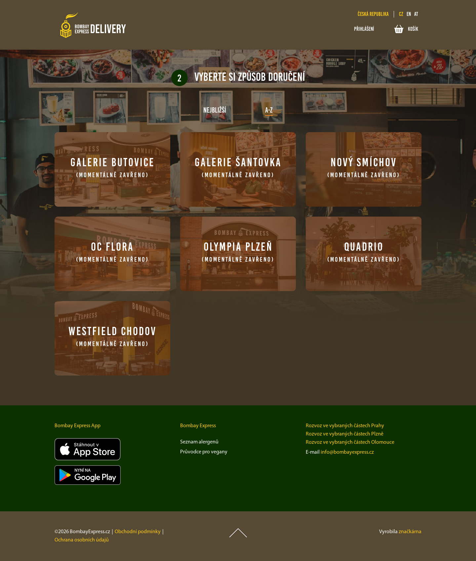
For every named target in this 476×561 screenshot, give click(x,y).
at (416, 14)
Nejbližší (214, 110)
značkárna (410, 532)
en (409, 14)
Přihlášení (364, 29)
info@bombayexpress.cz (347, 452)
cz (401, 14)
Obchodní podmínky (138, 532)
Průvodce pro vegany (203, 452)
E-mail (313, 452)
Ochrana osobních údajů (82, 540)
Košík (406, 29)
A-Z (269, 110)
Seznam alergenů (199, 442)
